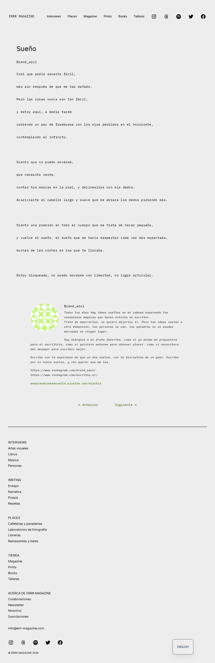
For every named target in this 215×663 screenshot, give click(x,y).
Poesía (13, 498)
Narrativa (14, 492)
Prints (12, 567)
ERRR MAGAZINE (21, 16)
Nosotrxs (15, 611)
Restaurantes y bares (23, 541)
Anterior (90, 405)
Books (12, 573)
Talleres (13, 579)
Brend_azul (27, 62)
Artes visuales (18, 448)
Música (13, 460)
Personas (15, 466)
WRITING (14, 480)
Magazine (15, 561)
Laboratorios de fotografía (27, 530)
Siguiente (124, 405)
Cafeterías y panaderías (25, 524)
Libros (12, 454)
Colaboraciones (19, 599)
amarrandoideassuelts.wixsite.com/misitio (66, 383)
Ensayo (13, 486)
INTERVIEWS (17, 442)
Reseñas (14, 503)
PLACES (14, 518)
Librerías (14, 535)
